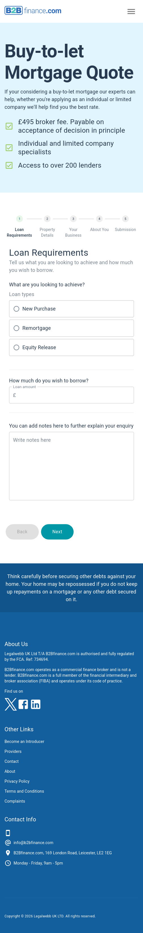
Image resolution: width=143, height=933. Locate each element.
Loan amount (24, 386)
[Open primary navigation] (131, 11)
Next (57, 532)
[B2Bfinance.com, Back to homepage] (33, 13)
